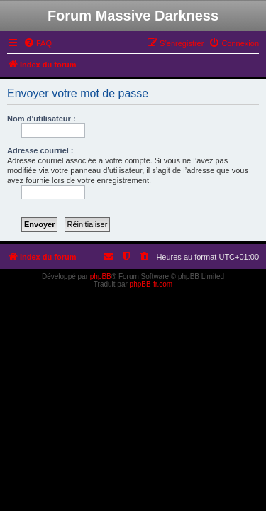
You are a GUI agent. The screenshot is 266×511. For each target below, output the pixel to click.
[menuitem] (37, 43)
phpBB (100, 276)
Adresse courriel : (40, 150)
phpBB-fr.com (151, 284)
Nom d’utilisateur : (41, 118)
